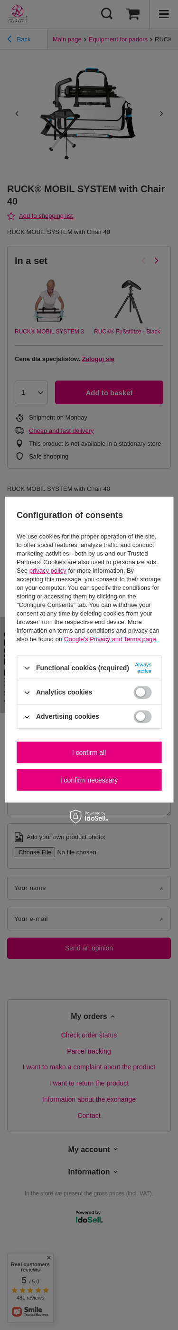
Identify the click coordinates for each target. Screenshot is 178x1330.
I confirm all (89, 752)
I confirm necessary (89, 780)
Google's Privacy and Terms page (110, 639)
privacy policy (47, 570)
